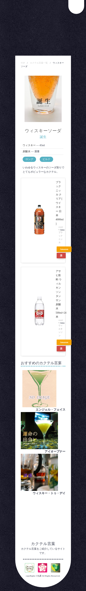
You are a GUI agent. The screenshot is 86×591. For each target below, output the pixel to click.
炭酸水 (26, 151)
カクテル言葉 (43, 543)
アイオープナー (55, 451)
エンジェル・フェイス (50, 409)
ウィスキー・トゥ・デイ (49, 493)
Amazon (64, 249)
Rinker (62, 230)
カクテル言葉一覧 (39, 63)
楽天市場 (61, 256)
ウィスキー (29, 145)
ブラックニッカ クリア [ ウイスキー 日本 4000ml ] (60, 203)
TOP (23, 63)
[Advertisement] (43, 514)
